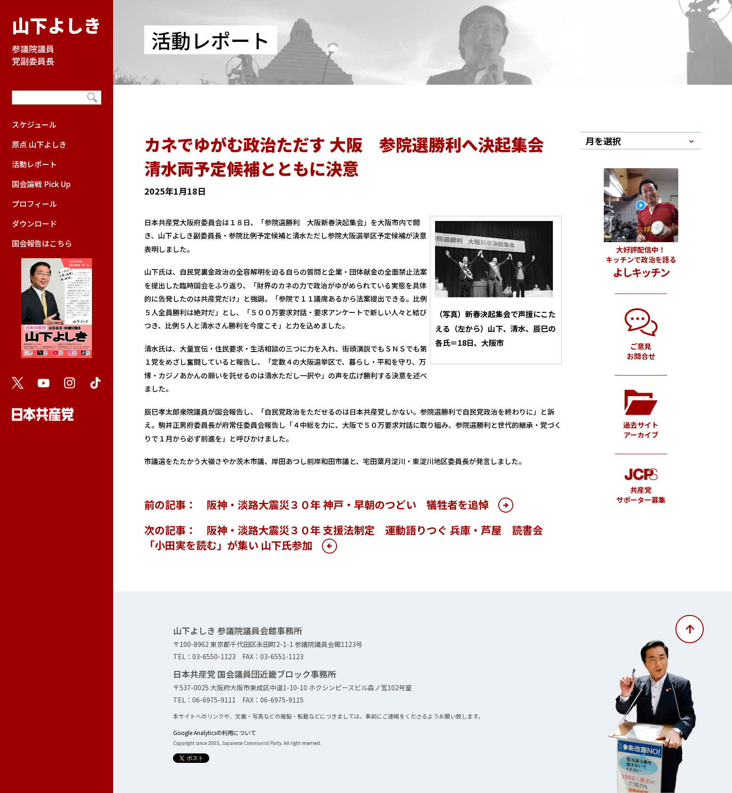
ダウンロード (34, 223)
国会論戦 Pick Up (41, 183)
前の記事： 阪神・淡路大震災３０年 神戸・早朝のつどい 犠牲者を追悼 (316, 504)
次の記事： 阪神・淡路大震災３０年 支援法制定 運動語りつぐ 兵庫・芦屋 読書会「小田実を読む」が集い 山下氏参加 (343, 537)
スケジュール (34, 124)
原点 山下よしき (39, 144)
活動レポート (34, 164)
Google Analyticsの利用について (214, 732)
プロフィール (34, 203)
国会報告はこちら (56, 302)
